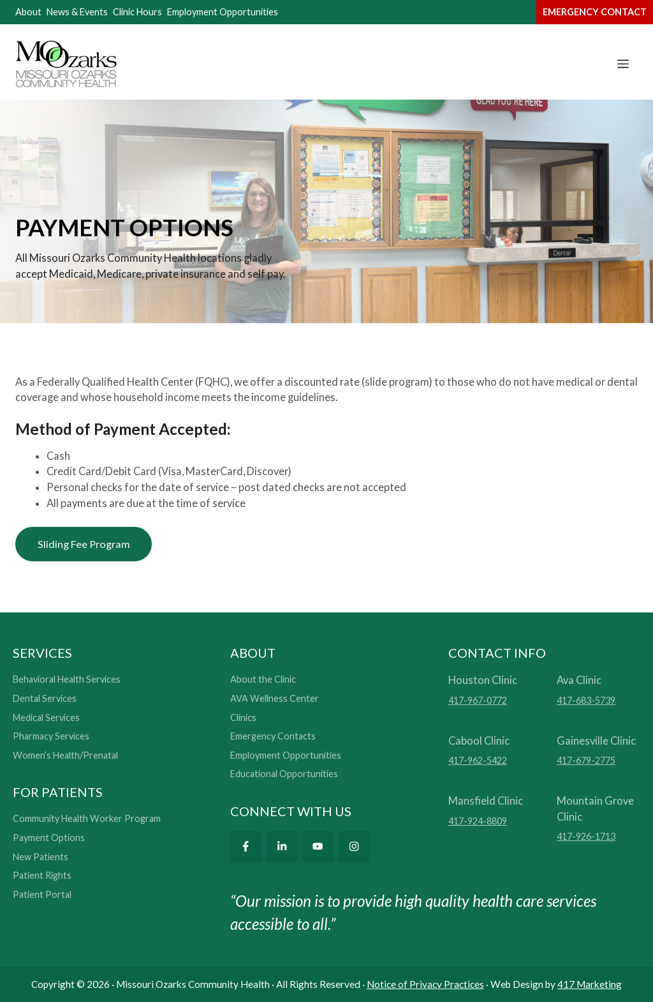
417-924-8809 (477, 821)
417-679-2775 (586, 760)
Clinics (243, 717)
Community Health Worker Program (87, 819)
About (28, 11)
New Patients (40, 856)
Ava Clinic (579, 680)
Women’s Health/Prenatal (65, 755)
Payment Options (49, 838)
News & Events (77, 11)
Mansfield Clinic (485, 800)
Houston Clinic (482, 680)
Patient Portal (42, 895)
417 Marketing (589, 984)
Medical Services (46, 717)
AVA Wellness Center (274, 699)
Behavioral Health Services (67, 679)
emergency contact (595, 11)
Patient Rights (42, 875)
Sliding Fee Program (84, 544)
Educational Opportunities (284, 774)
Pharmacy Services (51, 736)
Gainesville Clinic (596, 740)
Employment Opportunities (222, 11)
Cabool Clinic (479, 740)
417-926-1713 (586, 836)
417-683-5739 (586, 700)
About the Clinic (263, 679)
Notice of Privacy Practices (425, 984)
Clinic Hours (137, 11)
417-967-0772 (477, 700)
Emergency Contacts (273, 736)
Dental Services (45, 699)
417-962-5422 (477, 760)
